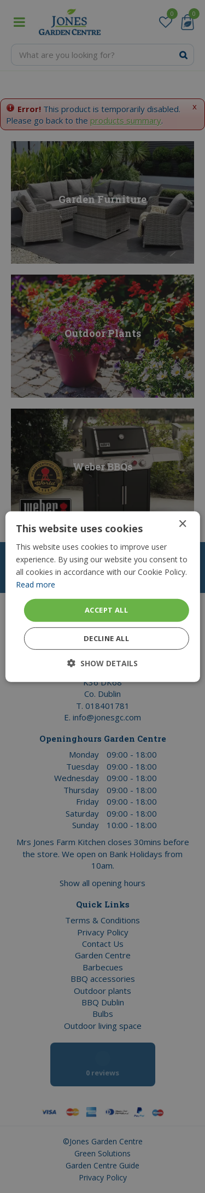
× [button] (182, 524)
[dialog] (102, 596)
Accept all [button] (106, 610)
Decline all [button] (106, 638)
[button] (102, 663)
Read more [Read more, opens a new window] (35, 584)
